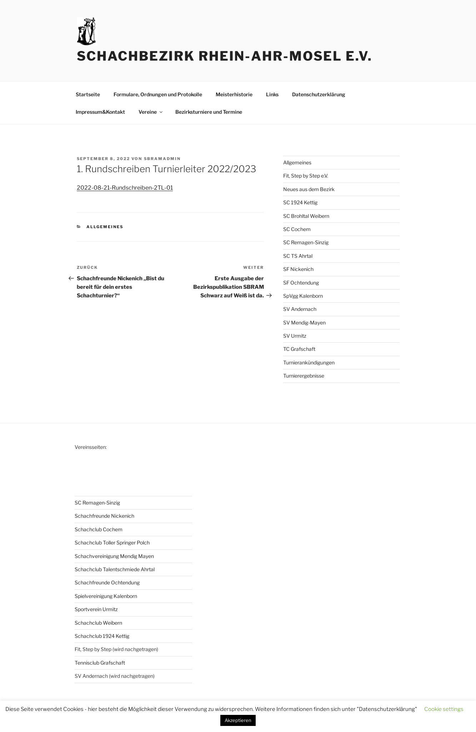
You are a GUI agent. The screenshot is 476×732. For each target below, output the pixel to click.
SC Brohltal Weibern (306, 216)
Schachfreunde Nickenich (104, 516)
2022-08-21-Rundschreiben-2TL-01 (125, 187)
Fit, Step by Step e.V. (305, 176)
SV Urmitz (294, 336)
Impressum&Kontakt (100, 112)
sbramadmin (162, 158)
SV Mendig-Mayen (304, 322)
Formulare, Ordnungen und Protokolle (158, 94)
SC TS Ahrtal (297, 256)
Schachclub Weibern (98, 623)
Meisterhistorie (234, 94)
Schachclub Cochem (98, 529)
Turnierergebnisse (303, 376)
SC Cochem (297, 229)
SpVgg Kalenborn (303, 296)
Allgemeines (105, 226)
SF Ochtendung (301, 283)
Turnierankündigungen (309, 362)
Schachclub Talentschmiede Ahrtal (115, 569)
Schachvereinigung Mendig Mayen (114, 556)
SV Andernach (299, 309)
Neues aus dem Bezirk (309, 189)
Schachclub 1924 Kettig (102, 636)
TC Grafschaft (299, 349)
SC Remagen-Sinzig (306, 242)
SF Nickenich (298, 269)
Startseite (88, 94)
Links (272, 94)
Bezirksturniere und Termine (208, 112)
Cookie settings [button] (444, 709)
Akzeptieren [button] (238, 720)
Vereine (151, 112)
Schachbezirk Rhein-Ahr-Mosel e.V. (224, 56)
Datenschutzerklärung (318, 94)
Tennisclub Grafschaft (100, 663)
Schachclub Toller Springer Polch (112, 542)
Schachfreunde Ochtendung (107, 582)
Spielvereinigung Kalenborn (106, 596)
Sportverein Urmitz (96, 609)
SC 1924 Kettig (300, 202)
